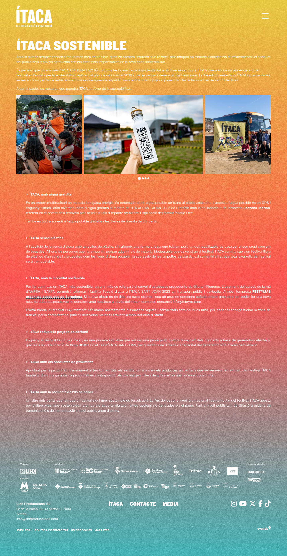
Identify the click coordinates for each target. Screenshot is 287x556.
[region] (143, 137)
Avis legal (24, 530)
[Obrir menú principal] (265, 16)
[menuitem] (115, 504)
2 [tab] (143, 178)
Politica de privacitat (51, 530)
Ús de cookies (81, 530)
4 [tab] (148, 178)
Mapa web (101, 530)
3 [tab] (145, 178)
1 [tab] (139, 178)
